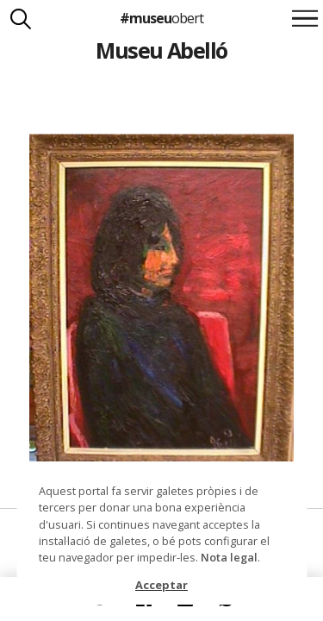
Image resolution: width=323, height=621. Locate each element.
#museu (161, 18)
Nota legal (229, 557)
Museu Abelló (161, 50)
